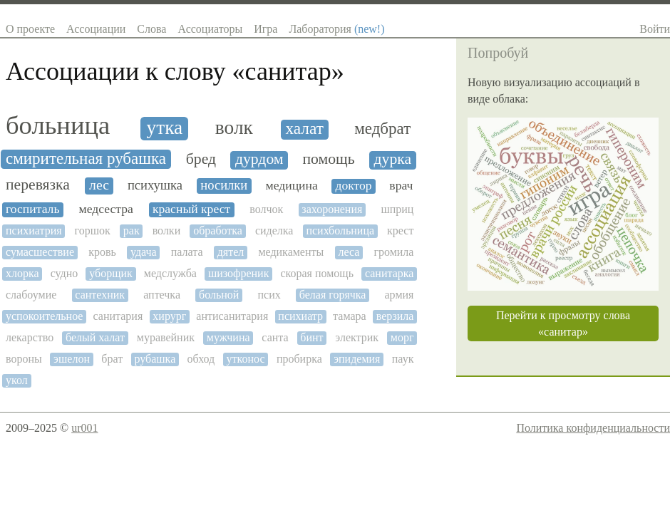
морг (402, 337)
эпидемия (357, 359)
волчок (266, 209)
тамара (349, 316)
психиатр (300, 316)
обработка (217, 230)
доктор (353, 185)
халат (304, 129)
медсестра (106, 209)
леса (348, 252)
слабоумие (31, 295)
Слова (151, 29)
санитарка (389, 273)
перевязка (38, 185)
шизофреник (238, 273)
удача (143, 252)
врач (401, 185)
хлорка (22, 273)
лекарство (29, 337)
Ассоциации (95, 29)
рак (131, 230)
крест (400, 230)
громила (393, 252)
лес (99, 184)
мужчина (228, 337)
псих (268, 295)
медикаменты (291, 252)
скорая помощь (317, 273)
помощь (328, 159)
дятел (230, 252)
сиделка (274, 230)
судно (64, 273)
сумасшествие (40, 252)
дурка (392, 159)
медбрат (382, 129)
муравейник (166, 337)
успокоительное (44, 316)
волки (167, 230)
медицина (292, 185)
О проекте (30, 29)
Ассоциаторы (209, 29)
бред (201, 159)
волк (234, 127)
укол (17, 380)
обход (201, 359)
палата (187, 252)
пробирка (299, 359)
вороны (24, 359)
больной (219, 295)
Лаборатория (336, 29)
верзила (395, 316)
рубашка (154, 359)
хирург (169, 316)
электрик (356, 337)
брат (112, 359)
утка (165, 127)
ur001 (84, 428)
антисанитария (232, 316)
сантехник (100, 295)
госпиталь (32, 209)
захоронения (332, 209)
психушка (155, 185)
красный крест (191, 209)
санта (275, 337)
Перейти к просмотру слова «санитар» (563, 323)
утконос (246, 359)
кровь (102, 252)
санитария (118, 316)
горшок (92, 230)
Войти (654, 29)
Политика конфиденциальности (593, 428)
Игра (265, 29)
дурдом (259, 159)
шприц (397, 209)
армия (399, 295)
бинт (311, 337)
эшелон (71, 359)
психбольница (340, 230)
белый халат (95, 337)
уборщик (111, 273)
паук (403, 359)
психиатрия (34, 230)
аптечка (161, 295)
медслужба (170, 273)
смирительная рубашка (86, 158)
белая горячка (332, 295)
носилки (223, 185)
